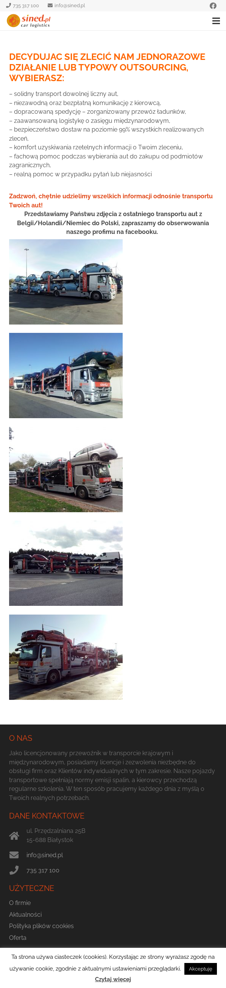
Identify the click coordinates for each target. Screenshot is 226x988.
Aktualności (25, 914)
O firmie (20, 902)
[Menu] (216, 20)
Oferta (17, 937)
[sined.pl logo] (28, 20)
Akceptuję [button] (200, 969)
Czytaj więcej (113, 979)
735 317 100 (42, 870)
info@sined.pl (44, 855)
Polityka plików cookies (41, 926)
